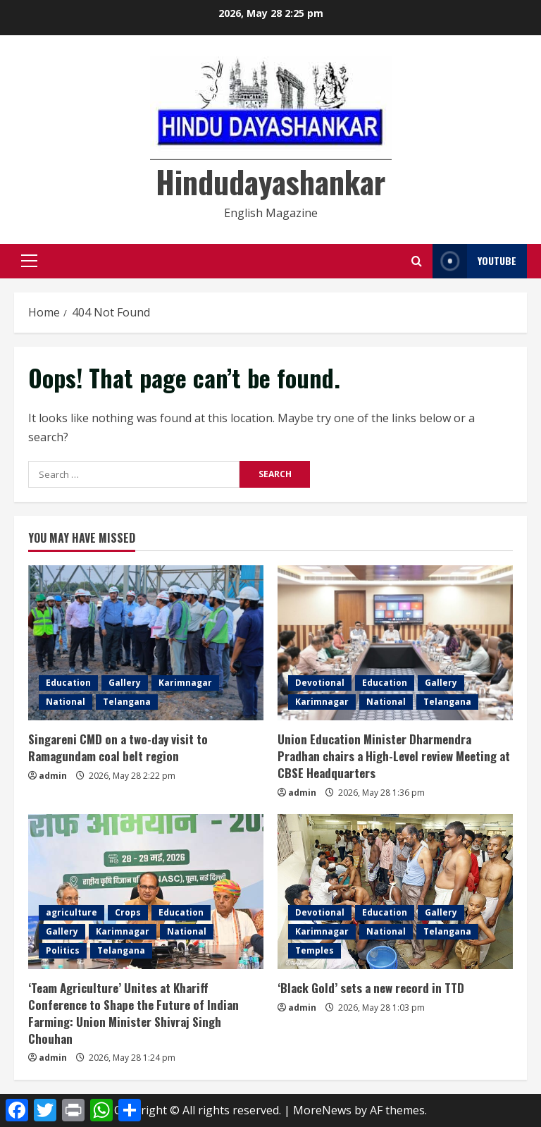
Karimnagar (185, 683)
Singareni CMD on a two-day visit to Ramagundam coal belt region (118, 747)
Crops (128, 912)
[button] (29, 261)
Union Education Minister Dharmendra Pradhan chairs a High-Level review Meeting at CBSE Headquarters (394, 756)
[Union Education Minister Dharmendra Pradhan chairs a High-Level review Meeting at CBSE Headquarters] (395, 642)
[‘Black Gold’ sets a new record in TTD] (395, 891)
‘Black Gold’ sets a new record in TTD (371, 988)
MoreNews (322, 1110)
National (65, 702)
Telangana (127, 702)
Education (68, 683)
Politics (63, 950)
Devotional (319, 683)
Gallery (124, 683)
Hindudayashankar (270, 181)
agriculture (71, 912)
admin (53, 776)
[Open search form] (416, 261)
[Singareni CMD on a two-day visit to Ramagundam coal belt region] (145, 642)
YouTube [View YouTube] (474, 261)
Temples (314, 950)
